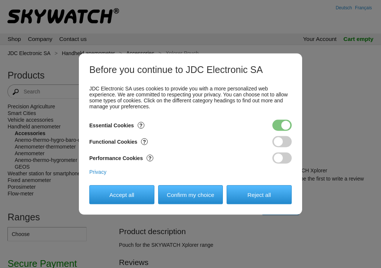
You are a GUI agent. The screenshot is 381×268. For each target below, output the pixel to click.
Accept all (121, 194)
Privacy (97, 172)
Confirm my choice (190, 194)
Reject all (259, 194)
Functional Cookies (118, 142)
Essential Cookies (116, 125)
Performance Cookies (121, 158)
